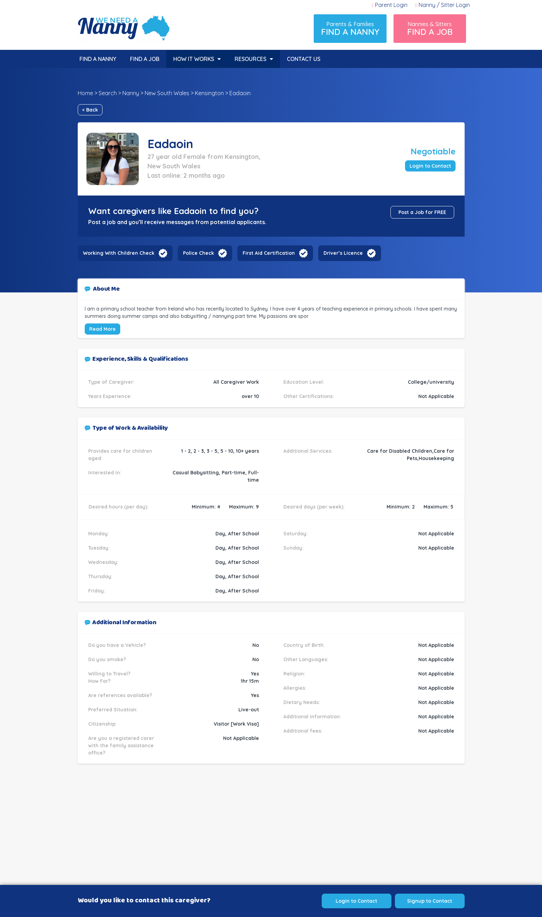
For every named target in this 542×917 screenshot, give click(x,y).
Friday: (96, 591)
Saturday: (295, 533)
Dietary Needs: (301, 702)
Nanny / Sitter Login (442, 4)
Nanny (130, 93)
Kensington (209, 93)
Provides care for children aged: (120, 454)
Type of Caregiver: (111, 382)
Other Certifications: (308, 396)
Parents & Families (350, 29)
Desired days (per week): (314, 507)
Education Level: (303, 382)
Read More (102, 329)
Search (108, 93)
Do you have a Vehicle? (117, 645)
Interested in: (104, 472)
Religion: (294, 674)
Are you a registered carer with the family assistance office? (121, 745)
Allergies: (294, 688)
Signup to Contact (429, 901)
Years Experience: (110, 396)
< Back (90, 110)
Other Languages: (305, 659)
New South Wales (167, 93)
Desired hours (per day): (118, 507)
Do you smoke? (107, 659)
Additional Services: (308, 451)
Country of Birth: (304, 645)
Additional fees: (302, 731)
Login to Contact (430, 166)
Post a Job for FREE (422, 212)
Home (85, 93)
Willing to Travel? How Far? (109, 677)
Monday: (98, 533)
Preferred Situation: (113, 709)
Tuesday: (99, 548)
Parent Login (389, 4)
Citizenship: (102, 724)
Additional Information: (312, 716)
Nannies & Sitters (430, 29)
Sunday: (293, 548)
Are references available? (120, 695)
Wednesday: (103, 562)
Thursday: (100, 576)
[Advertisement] (271, 837)
